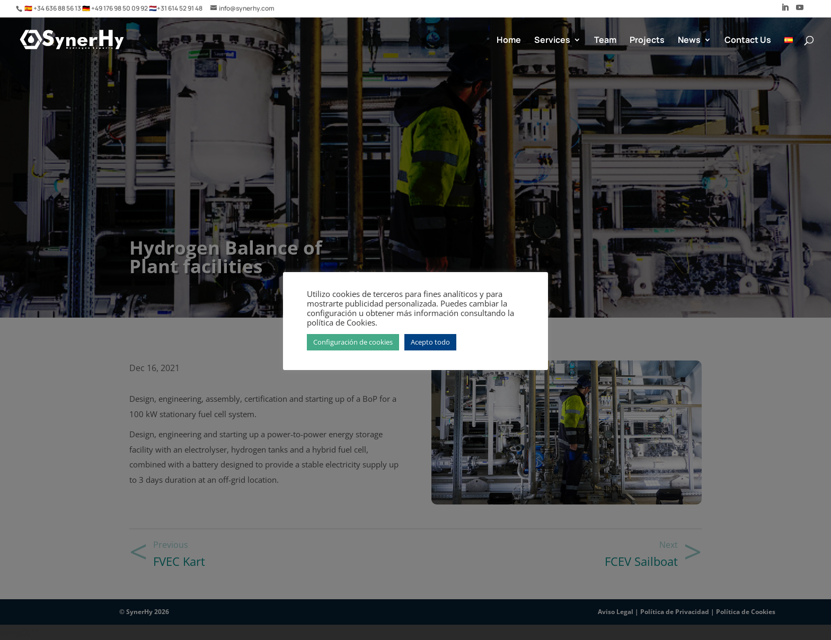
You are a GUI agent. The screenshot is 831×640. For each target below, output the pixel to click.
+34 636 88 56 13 (57, 8)
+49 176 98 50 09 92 (120, 8)
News (689, 41)
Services (552, 41)
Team (605, 41)
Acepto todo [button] (430, 342)
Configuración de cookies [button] (353, 342)
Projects (647, 41)
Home (509, 41)
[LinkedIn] (785, 10)
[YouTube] (799, 10)
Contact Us (747, 41)
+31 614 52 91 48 (179, 8)
